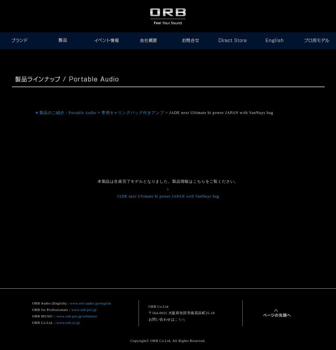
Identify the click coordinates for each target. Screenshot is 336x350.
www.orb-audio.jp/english (90, 303)
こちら (180, 319)
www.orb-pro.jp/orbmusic (77, 316)
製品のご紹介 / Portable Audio (67, 112)
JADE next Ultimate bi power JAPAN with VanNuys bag (168, 196)
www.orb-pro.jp (84, 310)
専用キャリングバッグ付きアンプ (132, 112)
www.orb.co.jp (68, 322)
